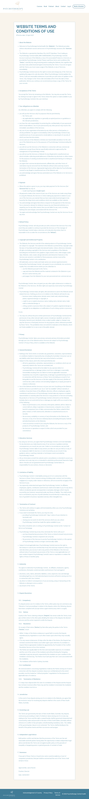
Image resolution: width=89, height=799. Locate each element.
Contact (63, 6)
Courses (39, 6)
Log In (69, 6)
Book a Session (79, 6)
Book (45, 6)
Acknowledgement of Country (32, 793)
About (57, 6)
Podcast (51, 6)
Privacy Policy (48, 793)
